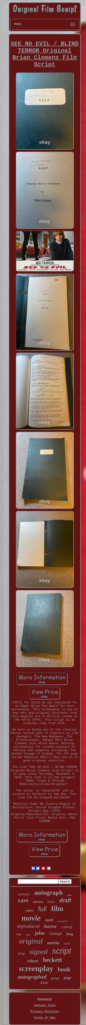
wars (29, 910)
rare (23, 900)
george (55, 978)
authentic (24, 894)
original (31, 941)
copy (18, 934)
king (70, 934)
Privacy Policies (44, 1011)
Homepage (44, 999)
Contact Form (44, 1005)
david (67, 943)
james (51, 901)
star (44, 983)
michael (38, 901)
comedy (66, 927)
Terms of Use (44, 1017)
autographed (32, 977)
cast (69, 895)
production (63, 921)
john (39, 933)
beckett (52, 959)
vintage (55, 933)
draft (65, 900)
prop (21, 953)
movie (31, 918)
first (28, 934)
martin (53, 942)
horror (50, 926)
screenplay (36, 968)
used (49, 920)
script (61, 950)
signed (38, 951)
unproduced (28, 926)
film (57, 909)
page (68, 977)
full (42, 909)
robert (32, 961)
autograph (48, 892)
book (64, 969)
